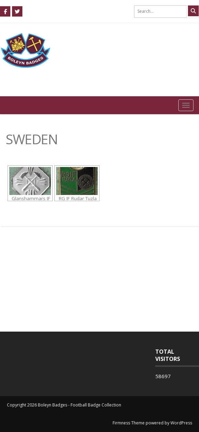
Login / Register (175, 89)
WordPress (181, 423)
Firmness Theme (129, 423)
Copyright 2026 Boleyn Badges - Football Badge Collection (64, 405)
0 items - (176, 81)
